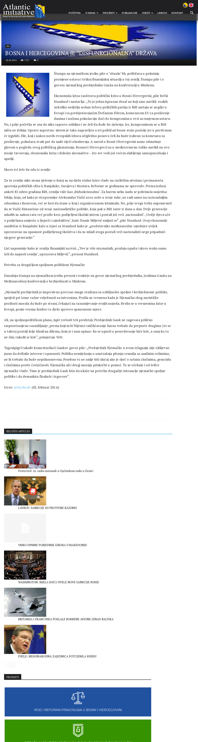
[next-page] (12, 685)
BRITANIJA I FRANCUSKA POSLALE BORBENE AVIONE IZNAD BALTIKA (66, 673)
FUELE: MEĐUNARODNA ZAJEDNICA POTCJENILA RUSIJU (106, 673)
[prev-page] (6, 685)
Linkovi (161, 12)
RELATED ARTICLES (19, 591)
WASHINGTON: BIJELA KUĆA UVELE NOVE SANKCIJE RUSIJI (19, 673)
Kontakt (176, 12)
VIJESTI (146, 12)
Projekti (109, 12)
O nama (91, 12)
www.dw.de (22, 546)
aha (12, 101)
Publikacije (129, 12)
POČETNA (74, 12)
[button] (189, 13)
